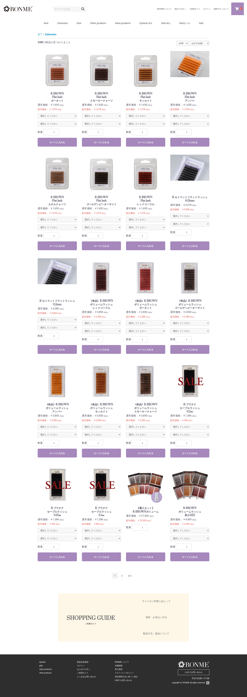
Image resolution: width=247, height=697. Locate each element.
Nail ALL (165, 23)
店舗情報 (118, 666)
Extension (62, 23)
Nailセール (184, 23)
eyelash (42, 662)
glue (41, 666)
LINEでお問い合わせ (123, 680)
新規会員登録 (82, 662)
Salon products (122, 23)
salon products (45, 669)
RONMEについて (122, 662)
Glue (79, 23)
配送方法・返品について (156, 633)
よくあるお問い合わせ (86, 677)
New (46, 23)
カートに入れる (57, 142)
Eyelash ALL (145, 23)
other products (45, 673)
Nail (201, 23)
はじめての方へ (83, 669)
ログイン (81, 666)
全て (40, 34)
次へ (130, 575)
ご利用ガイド (82, 673)
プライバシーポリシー (124, 673)
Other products (98, 23)
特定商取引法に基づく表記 (126, 677)
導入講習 (118, 669)
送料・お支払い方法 (156, 617)
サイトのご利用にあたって (156, 601)
